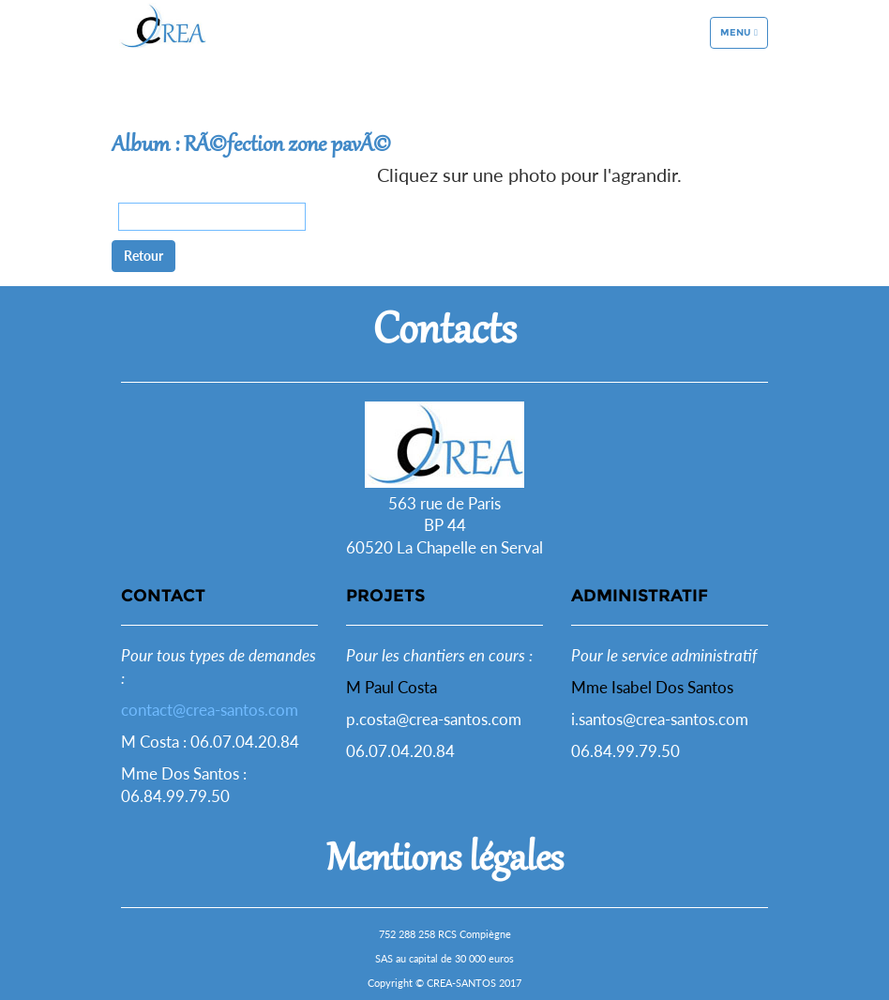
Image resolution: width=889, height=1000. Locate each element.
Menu (743, 57)
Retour (143, 256)
